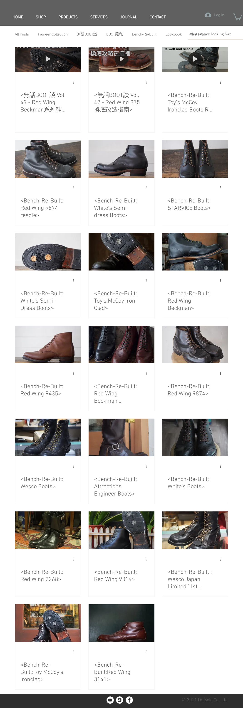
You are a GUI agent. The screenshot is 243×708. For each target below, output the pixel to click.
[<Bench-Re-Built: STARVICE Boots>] (195, 159)
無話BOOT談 (87, 34)
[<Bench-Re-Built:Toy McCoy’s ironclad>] (48, 623)
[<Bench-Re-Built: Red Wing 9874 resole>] (48, 159)
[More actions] (74, 82)
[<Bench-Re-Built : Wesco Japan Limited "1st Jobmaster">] (195, 530)
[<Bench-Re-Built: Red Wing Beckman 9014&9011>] (121, 344)
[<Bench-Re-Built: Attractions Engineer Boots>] (121, 437)
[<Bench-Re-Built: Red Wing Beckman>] (195, 252)
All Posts (22, 34)
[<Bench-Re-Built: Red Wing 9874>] (195, 344)
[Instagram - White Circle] (119, 700)
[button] (237, 16)
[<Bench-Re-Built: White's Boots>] (195, 437)
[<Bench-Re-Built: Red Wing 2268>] (48, 530)
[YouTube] (110, 700)
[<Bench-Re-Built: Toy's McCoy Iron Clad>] (121, 252)
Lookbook (174, 34)
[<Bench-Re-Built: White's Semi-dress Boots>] (121, 159)
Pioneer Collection (53, 34)
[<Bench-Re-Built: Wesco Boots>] (48, 437)
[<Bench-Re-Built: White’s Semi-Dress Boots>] (48, 252)
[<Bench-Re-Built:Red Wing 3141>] (121, 623)
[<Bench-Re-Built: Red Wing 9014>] (121, 530)
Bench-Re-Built (144, 34)
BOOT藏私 (114, 34)
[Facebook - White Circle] (129, 700)
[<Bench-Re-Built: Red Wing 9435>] (48, 344)
